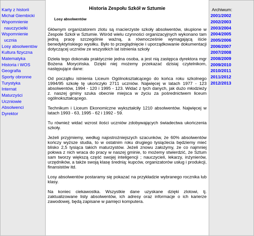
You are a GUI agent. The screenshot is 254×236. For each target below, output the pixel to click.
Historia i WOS (16, 64)
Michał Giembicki (18, 15)
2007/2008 (220, 52)
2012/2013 (220, 83)
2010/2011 (220, 70)
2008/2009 (220, 58)
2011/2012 (220, 76)
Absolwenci (13, 107)
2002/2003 (220, 21)
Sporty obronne (16, 76)
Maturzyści (12, 95)
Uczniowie (12, 101)
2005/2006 (220, 40)
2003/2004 (220, 28)
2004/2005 (220, 33)
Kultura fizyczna (17, 52)
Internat (9, 89)
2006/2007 (220, 46)
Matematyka (14, 58)
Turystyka (11, 83)
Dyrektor (10, 113)
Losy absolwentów (19, 46)
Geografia (11, 70)
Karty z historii (15, 9)
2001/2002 (220, 15)
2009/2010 (220, 64)
